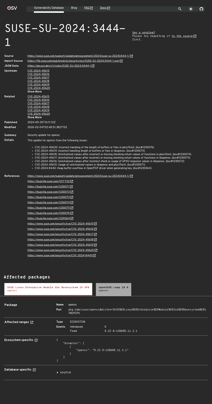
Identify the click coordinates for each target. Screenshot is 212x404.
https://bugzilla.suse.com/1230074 (49, 202)
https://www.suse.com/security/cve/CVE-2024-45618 (60, 240)
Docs (103, 8)
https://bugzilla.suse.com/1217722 (49, 181)
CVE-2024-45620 (39, 88)
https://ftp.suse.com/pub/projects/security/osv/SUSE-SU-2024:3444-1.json (73, 61)
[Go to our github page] (201, 9)
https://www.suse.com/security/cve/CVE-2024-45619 (60, 245)
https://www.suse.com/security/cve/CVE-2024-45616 (60, 229)
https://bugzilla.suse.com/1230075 (49, 208)
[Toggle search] (180, 9)
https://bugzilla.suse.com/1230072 (49, 192)
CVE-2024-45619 (38, 85)
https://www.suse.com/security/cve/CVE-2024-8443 (60, 255)
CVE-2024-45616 (38, 74)
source (65, 372)
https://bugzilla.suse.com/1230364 (49, 218)
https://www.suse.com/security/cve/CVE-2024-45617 (60, 234)
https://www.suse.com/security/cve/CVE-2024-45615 (60, 224)
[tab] (48, 289)
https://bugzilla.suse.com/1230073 (49, 197)
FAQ (86, 8)
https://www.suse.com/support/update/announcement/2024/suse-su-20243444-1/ (78, 56)
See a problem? (143, 33)
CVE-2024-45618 (38, 81)
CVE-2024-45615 (38, 71)
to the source (182, 36)
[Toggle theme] (191, 9)
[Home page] (12, 9)
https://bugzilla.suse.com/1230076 (49, 213)
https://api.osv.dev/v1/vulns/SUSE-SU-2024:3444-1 (59, 66)
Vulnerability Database (49, 8)
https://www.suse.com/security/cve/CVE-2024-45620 (61, 250)
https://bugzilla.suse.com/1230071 (48, 187)
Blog (74, 8)
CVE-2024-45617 (38, 78)
